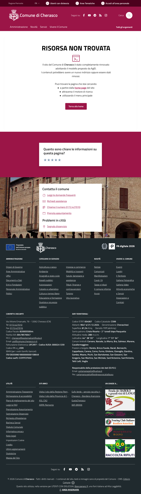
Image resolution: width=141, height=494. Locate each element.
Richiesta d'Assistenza (16, 418)
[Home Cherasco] (35, 15)
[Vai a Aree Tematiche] (85, 3)
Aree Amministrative (15, 271)
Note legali (11, 435)
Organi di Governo (14, 267)
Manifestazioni (101, 275)
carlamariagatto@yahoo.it (90, 371)
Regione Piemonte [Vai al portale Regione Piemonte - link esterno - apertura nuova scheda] (16, 3)
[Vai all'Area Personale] (115, 3)
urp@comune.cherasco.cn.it (24, 341)
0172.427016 (16, 328)
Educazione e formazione (50, 298)
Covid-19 (98, 280)
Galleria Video (122, 284)
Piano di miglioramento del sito (20, 400)
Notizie (97, 267)
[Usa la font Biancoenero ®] (57, 3)
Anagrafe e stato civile (49, 275)
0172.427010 (16, 324)
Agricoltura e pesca (47, 267)
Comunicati (99, 271)
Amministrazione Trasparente (19, 391)
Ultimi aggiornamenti (15, 449)
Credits (9, 444)
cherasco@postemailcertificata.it (27, 338)
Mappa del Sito (13, 458)
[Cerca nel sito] (129, 15)
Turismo (69, 293)
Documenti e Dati (14, 280)
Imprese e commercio (76, 267)
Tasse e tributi (100, 284)
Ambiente (43, 271)
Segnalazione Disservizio (17, 413)
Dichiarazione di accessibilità (19, 396)
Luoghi (119, 271)
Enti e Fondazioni (14, 284)
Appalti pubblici (46, 280)
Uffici (8, 275)
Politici (9, 293)
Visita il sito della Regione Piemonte (55, 391)
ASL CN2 (43, 400)
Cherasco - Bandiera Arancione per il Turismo (92, 396)
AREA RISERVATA (69, 489)
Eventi (119, 267)
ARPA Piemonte (46, 405)
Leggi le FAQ (11, 405)
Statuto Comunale (14, 427)
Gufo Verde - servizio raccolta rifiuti (87, 391)
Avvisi (97, 293)
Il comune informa (102, 289)
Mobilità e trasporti (74, 271)
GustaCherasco (78, 400)
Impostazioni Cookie (15, 440)
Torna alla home (76, 106)
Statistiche (11, 453)
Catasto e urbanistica (48, 289)
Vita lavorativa (72, 298)
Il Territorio (121, 275)
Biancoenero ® (81, 486)
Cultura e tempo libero (49, 293)
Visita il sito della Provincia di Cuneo (55, 396)
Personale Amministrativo (18, 289)
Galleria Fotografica (125, 280)
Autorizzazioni (45, 284)
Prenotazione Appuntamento (19, 409)
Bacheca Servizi (13, 422)
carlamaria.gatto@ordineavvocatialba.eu (94, 374)
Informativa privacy (15, 431)
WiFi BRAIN (77, 405)
